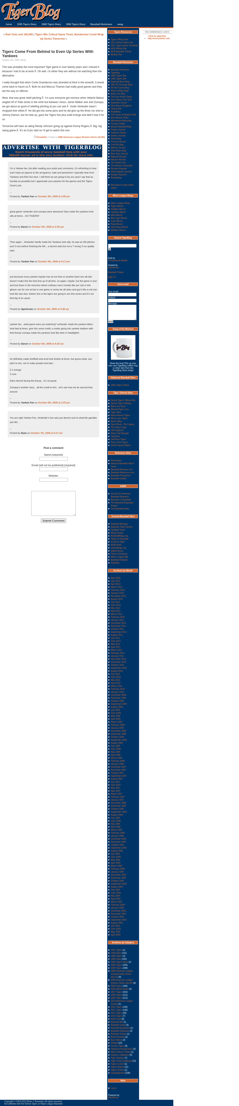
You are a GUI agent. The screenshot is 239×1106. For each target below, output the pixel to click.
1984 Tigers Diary (75, 24)
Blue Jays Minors (119, 218)
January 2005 (117, 872)
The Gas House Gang (121, 97)
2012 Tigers (116, 1013)
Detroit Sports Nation (121, 445)
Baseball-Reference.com (122, 472)
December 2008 (118, 731)
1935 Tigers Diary (27, 24)
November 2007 (118, 770)
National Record (118, 156)
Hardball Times (118, 530)
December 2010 (118, 659)
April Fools (116, 1019)
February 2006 (118, 833)
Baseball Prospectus (120, 475)
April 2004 (115, 899)
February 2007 (118, 797)
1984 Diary (116, 959)
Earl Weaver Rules (120, 117)
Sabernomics (117, 551)
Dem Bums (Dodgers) (121, 105)
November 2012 (118, 596)
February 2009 (118, 725)
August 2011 (117, 635)
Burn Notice (116, 1040)
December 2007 (118, 767)
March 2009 (116, 722)
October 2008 (117, 737)
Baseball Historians (101, 24)
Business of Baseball (121, 500)
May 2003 (115, 932)
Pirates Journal (118, 129)
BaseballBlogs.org (119, 536)
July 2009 (115, 710)
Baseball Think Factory (122, 527)
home (9, 24)
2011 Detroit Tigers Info (122, 42)
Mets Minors (116, 215)
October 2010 (117, 665)
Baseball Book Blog (120, 82)
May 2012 (115, 608)
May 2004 (115, 896)
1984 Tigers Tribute (120, 385)
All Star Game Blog (120, 88)
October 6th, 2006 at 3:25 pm (54, 402)
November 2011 (118, 626)
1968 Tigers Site (118, 79)
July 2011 (115, 638)
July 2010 (115, 674)
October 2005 (117, 845)
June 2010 (116, 677)
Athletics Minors (118, 230)
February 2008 (118, 761)
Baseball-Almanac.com (122, 469)
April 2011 (115, 647)
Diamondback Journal (121, 171)
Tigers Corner (117, 1064)
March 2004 (116, 902)
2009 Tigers (116, 998)
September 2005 (119, 848)
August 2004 (117, 887)
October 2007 (117, 773)
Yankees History (118, 132)
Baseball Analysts (119, 560)
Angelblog (115, 111)
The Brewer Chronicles (122, 165)
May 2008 (115, 752)
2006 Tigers (116, 986)
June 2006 (116, 821)
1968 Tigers (116, 956)
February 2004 (118, 905)
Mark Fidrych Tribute (120, 1052)
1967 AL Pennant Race (122, 85)
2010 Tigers (116, 1007)
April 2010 (115, 683)
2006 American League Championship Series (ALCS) (122, 974)
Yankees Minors (118, 212)
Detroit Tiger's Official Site (123, 400)
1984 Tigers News (119, 962)
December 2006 (118, 803)
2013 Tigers (116, 1016)
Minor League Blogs (120, 203)
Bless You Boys (118, 406)
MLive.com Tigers (119, 418)
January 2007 (117, 800)
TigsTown (115, 436)
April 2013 (115, 584)
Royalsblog (116, 177)
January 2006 (117, 836)
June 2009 (116, 713)
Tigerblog (115, 73)
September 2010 (119, 668)
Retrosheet (116, 460)
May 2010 (115, 680)
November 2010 (118, 662)
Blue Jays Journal (119, 153)
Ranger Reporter (119, 174)
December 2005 (118, 839)
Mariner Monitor (118, 159)
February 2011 (118, 653)
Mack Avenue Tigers (120, 415)
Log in (114, 1088)
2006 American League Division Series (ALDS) (81, 137)
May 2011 (115, 644)
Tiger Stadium (117, 1058)
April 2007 (115, 791)
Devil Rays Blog (118, 150)
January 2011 (117, 656)
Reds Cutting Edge (120, 91)
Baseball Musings (119, 524)
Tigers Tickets (117, 1070)
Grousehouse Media (117, 260)
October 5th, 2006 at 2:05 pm (48, 226)
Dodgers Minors (118, 209)
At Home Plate (118, 542)
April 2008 (115, 755)
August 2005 (117, 851)
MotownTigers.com (120, 409)
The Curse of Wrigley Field (123, 114)
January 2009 (117, 728)
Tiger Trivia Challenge (121, 1061)
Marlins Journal (118, 147)
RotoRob (115, 563)
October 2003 (117, 917)
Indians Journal (118, 135)
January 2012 (117, 620)
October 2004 (117, 881)
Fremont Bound (118, 141)
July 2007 (115, 782)
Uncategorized (118, 1073)
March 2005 (116, 866)
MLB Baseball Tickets (121, 51)
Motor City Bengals (120, 433)
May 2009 (115, 716)
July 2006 (115, 818)
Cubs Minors (117, 221)
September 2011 (119, 632)
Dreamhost (113, 267)
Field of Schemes (119, 554)
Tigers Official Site (119, 39)
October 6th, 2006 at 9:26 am (48, 343)
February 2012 (118, 617)
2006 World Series (119, 989)
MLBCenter (116, 545)
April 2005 (115, 863)
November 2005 (118, 842)
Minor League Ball (119, 557)
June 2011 (116, 641)
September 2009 (119, 704)
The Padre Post (118, 162)
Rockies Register (119, 168)
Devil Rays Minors (119, 227)
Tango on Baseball (119, 539)
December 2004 (118, 875)
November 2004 (118, 878)
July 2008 (115, 746)
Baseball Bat (117, 1022)
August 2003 (117, 923)
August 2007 (117, 779)
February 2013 (118, 590)
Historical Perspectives (121, 1049)
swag (120, 24)
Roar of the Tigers (119, 442)
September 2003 (119, 920)
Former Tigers (117, 1046)
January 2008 (117, 764)
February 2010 (118, 689)
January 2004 (117, 908)
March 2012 (116, 614)
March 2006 (116, 830)
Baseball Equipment (120, 1028)
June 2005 (116, 857)
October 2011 (117, 629)
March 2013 (116, 587)
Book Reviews (117, 1037)
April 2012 (115, 611)
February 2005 (118, 869)
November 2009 (118, 698)
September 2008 (119, 740)
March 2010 (116, 686)
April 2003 (115, 935)
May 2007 (115, 788)
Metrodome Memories (121, 120)
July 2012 (115, 602)
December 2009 (118, 695)
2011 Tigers (116, 1010)
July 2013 (115, 581)
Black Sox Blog (118, 94)
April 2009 (115, 719)
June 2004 (116, 893)
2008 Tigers (116, 995)
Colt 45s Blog (117, 144)
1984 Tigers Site (118, 76)
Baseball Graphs (119, 478)
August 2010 (117, 671)
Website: (53, 475)
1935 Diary (116, 953)
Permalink (41, 137)
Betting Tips (116, 54)
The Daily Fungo (118, 427)
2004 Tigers (116, 965)
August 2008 (117, 743)
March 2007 (116, 794)
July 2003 (115, 926)
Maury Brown (117, 533)
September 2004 (119, 884)
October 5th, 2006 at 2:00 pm (54, 196)
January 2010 (117, 692)
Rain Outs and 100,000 (19, 34)
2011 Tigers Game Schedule (124, 45)
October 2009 (117, 701)
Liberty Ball (116, 108)
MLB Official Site (119, 48)
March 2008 (116, 758)
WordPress (113, 1097)
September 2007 (119, 776)
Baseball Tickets (115, 272)
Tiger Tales (116, 412)
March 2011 (116, 650)
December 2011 (118, 623)
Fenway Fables (118, 123)
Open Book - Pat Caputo (122, 424)
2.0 (112, 277)
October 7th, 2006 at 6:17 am (46, 433)
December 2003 (118, 911)
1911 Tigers (116, 950)
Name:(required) (53, 454)
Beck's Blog (116, 421)
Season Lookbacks (120, 1055)
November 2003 (118, 914)
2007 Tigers (116, 992)
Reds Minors (117, 224)
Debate (114, 1043)
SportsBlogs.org (118, 548)
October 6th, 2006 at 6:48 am (53, 309)
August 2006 (117, 815)
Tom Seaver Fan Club (121, 100)
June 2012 (116, 605)
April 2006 (115, 827)
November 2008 (118, 734)
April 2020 (115, 578)
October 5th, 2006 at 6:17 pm (54, 261)
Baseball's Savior (119, 102)
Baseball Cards (118, 1025)
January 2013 (117, 593)
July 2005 (115, 854)
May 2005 (115, 860)
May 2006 (115, 824)
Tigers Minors (117, 206)
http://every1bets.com (159, 38)
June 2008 (116, 749)
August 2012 (117, 599)
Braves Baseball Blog (121, 126)
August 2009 (117, 707)
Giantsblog (116, 138)
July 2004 (115, 890)
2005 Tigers (116, 968)
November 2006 (118, 806)
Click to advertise (157, 36)
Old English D (117, 430)
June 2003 (116, 929)
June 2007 (116, 785)
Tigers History (117, 1067)
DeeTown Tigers (118, 439)
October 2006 (117, 809)
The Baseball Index (120, 508)
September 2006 (119, 812)
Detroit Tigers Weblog (121, 403)
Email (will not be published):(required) (54, 465)
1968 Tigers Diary (51, 24)
